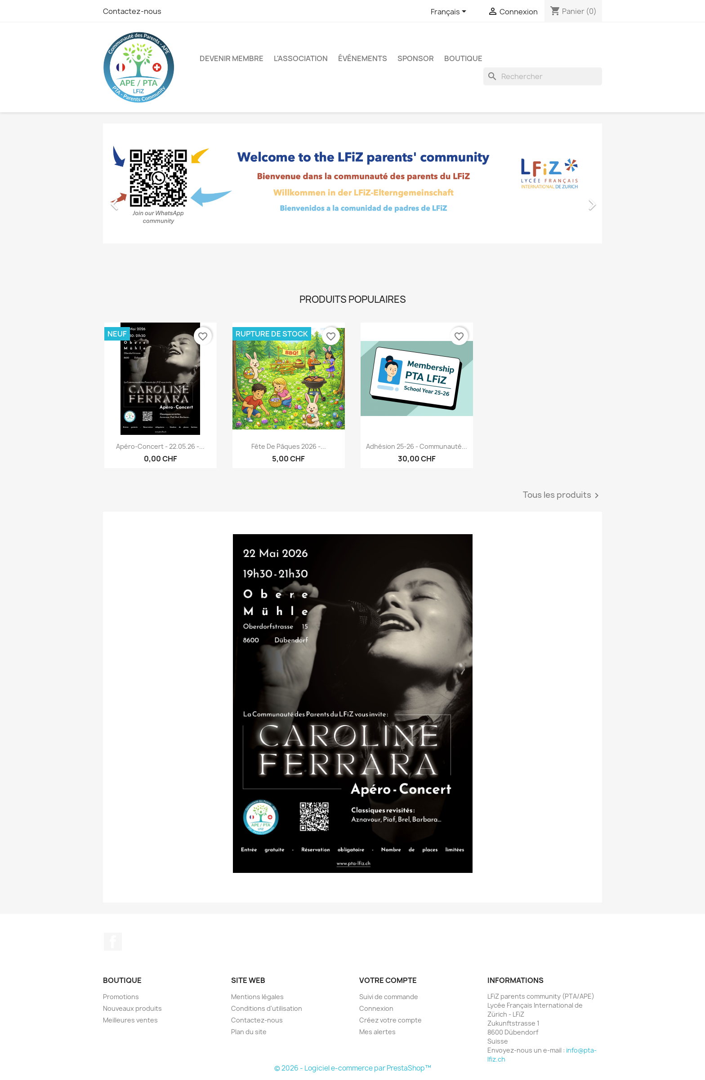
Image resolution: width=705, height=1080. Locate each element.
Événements (362, 58)
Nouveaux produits (132, 1008)
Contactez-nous (132, 11)
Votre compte (388, 980)
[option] (352, 200)
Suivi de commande (388, 996)
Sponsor (415, 58)
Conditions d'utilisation (266, 1008)
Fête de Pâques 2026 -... (288, 446)
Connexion (376, 1008)
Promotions (121, 996)
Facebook (113, 942)
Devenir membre (231, 58)
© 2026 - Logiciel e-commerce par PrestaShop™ (352, 1068)
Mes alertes (377, 1031)
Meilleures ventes (130, 1020)
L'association (301, 58)
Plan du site (249, 1031)
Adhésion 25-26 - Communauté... (416, 446)
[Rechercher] (542, 76)
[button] (140, 200)
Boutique (463, 58)
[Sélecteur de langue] (450, 12)
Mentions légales (257, 996)
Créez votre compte (390, 1020)
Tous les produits (562, 495)
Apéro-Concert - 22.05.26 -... (160, 446)
